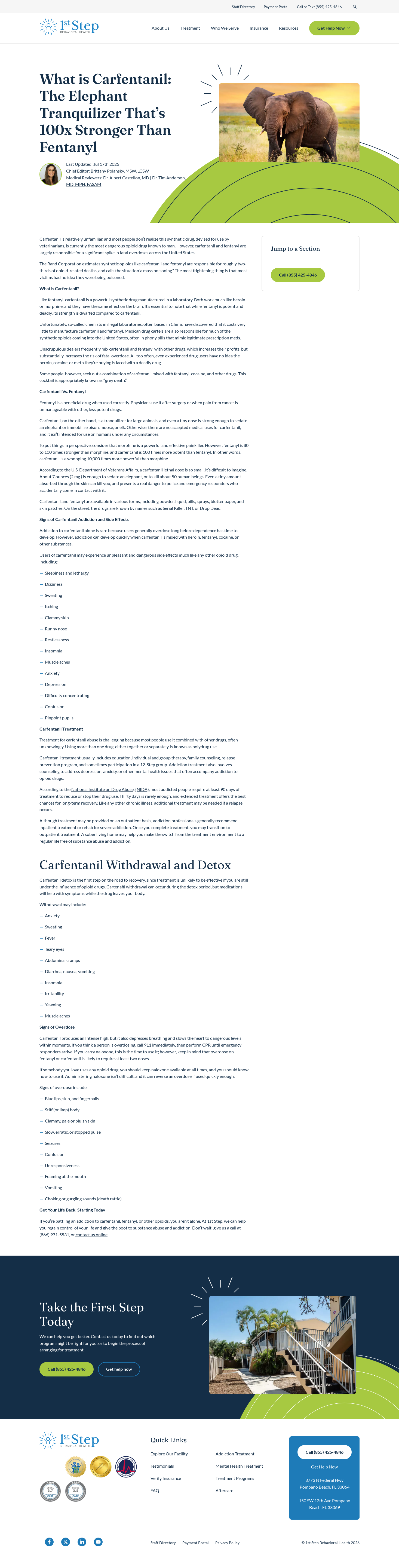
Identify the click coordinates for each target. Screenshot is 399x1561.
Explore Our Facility (169, 1453)
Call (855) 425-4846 (298, 274)
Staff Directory (243, 7)
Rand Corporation (64, 263)
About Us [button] (161, 27)
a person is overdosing (114, 1044)
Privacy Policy (227, 1542)
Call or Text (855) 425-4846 (319, 7)
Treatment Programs (235, 1478)
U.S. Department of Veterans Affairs (104, 469)
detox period (199, 886)
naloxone (104, 1051)
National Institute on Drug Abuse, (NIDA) (110, 789)
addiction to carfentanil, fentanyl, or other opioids (122, 1220)
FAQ (155, 1490)
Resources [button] (288, 27)
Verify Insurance (166, 1478)
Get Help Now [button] (331, 27)
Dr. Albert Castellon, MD (126, 177)
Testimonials (162, 1465)
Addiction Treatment (235, 1453)
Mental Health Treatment (239, 1465)
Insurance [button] (259, 27)
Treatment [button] (190, 27)
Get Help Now (324, 1466)
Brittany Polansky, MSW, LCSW (120, 170)
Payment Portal (276, 7)
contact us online (91, 1234)
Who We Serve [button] (225, 27)
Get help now (119, 1369)
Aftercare (224, 1490)
